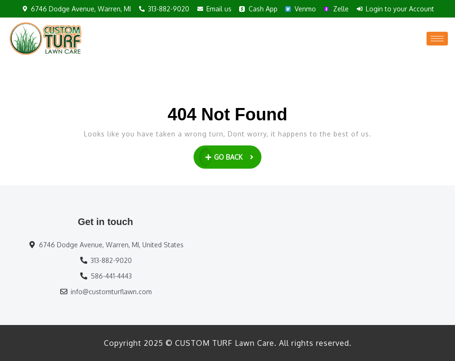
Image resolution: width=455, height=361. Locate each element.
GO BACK (230, 155)
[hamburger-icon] (437, 38)
